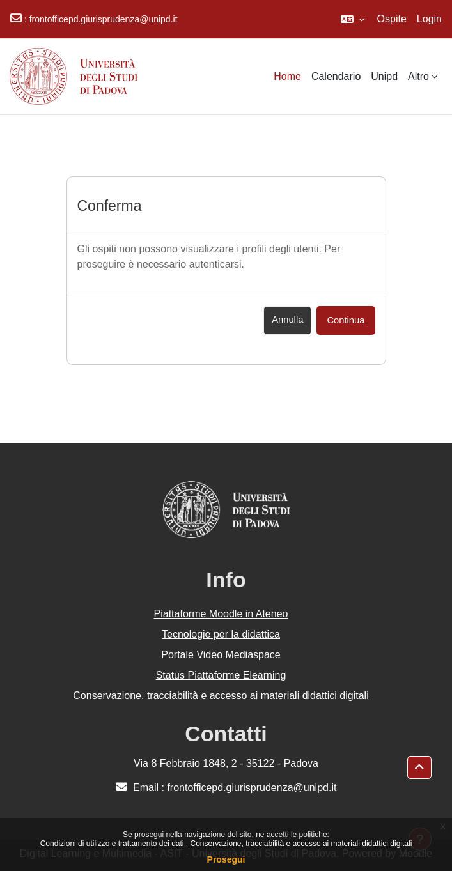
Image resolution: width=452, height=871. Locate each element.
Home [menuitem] (287, 76)
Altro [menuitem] (418, 76)
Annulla (287, 319)
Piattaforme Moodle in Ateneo (221, 613)
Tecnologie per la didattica (221, 634)
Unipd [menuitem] (384, 76)
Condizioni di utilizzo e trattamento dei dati (113, 843)
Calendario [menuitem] (336, 76)
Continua (345, 320)
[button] (352, 19)
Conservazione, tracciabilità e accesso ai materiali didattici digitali (301, 843)
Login (429, 18)
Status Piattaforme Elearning (221, 675)
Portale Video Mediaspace (221, 654)
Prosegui (226, 859)
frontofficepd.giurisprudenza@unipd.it (103, 19)
